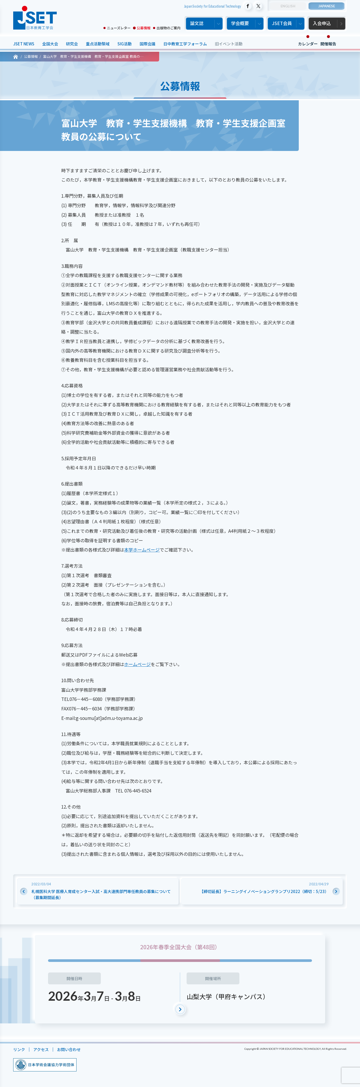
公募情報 (143, 27)
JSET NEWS (23, 43)
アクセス (41, 1049)
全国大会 (50, 43)
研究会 (72, 43)
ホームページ (137, 664)
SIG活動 (124, 43)
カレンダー (308, 43)
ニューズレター (119, 27)
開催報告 (328, 43)
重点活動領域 (98, 43)
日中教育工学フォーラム (185, 43)
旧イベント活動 (229, 43)
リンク (19, 1049)
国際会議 (147, 43)
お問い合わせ (69, 1049)
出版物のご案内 (169, 27)
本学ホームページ (142, 549)
